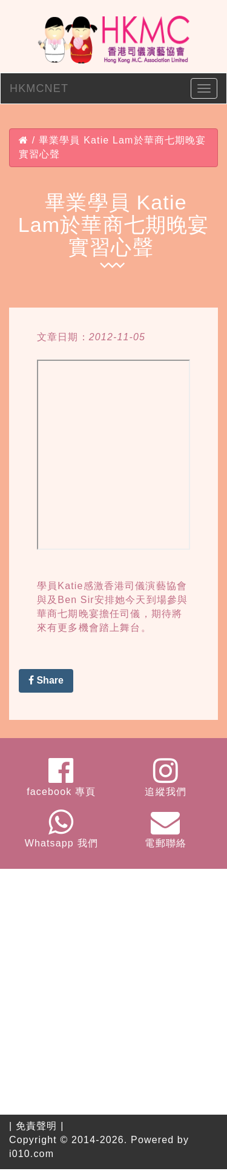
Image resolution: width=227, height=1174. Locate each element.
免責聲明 (37, 1126)
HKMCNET (39, 88)
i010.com (31, 1154)
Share (46, 680)
